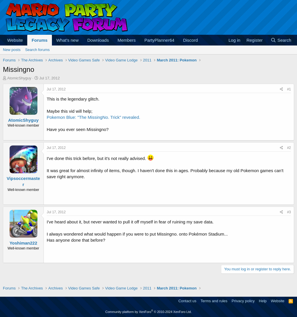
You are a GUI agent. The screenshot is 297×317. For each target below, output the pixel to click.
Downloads (98, 40)
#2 (289, 148)
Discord (190, 40)
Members (126, 40)
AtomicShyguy (19, 78)
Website (15, 40)
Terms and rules (214, 301)
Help (263, 301)
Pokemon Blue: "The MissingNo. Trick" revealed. (93, 117)
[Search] (281, 40)
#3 (289, 212)
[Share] (281, 89)
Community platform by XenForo (148, 312)
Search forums (37, 50)
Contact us (187, 301)
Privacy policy (243, 301)
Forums (40, 40)
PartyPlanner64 (159, 40)
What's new (67, 40)
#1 (289, 89)
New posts (12, 50)
